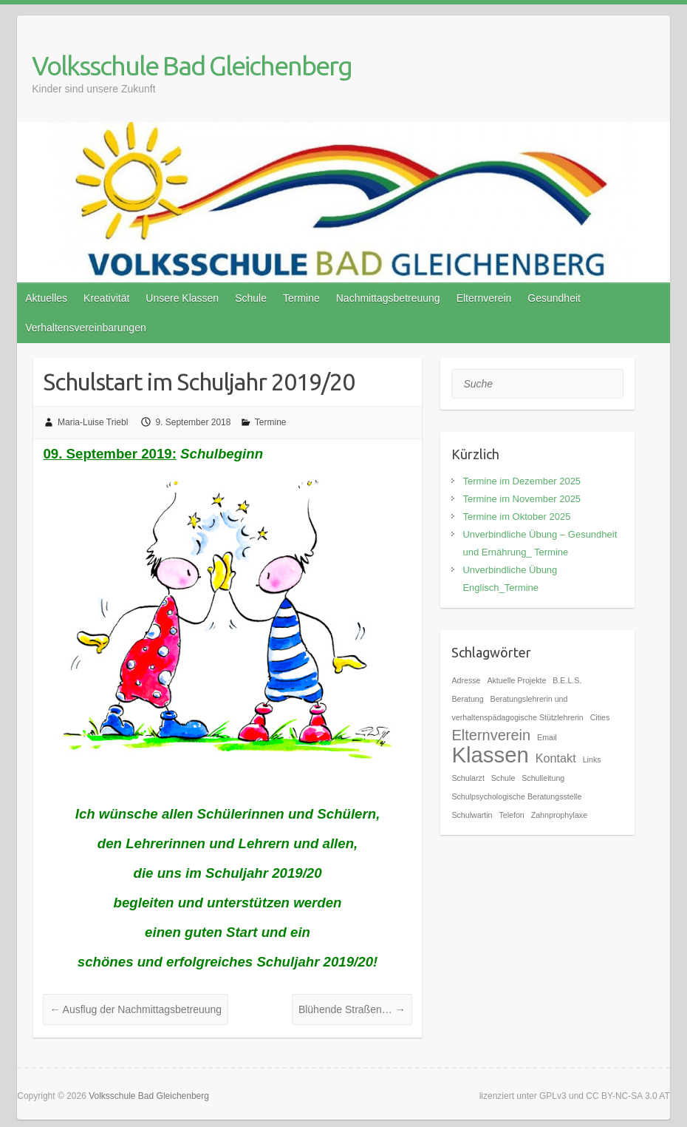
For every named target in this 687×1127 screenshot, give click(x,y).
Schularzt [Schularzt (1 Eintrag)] (467, 778)
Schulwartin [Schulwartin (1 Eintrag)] (471, 814)
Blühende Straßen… (352, 1009)
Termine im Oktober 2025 (516, 516)
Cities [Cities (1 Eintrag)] (600, 717)
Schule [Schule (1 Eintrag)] (503, 778)
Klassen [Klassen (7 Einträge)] (489, 754)
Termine (301, 298)
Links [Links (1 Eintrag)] (592, 759)
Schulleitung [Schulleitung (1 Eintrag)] (543, 778)
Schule (251, 298)
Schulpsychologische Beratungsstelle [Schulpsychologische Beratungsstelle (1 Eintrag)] (516, 796)
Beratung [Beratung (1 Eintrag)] (467, 698)
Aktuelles (46, 298)
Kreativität (106, 298)
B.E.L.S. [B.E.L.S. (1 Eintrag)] (567, 680)
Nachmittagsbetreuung (388, 298)
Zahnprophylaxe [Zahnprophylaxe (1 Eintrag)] (559, 814)
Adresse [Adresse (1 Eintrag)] (465, 680)
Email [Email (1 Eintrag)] (547, 737)
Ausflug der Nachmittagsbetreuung (135, 1009)
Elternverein (484, 298)
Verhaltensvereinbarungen (85, 328)
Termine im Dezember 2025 (521, 481)
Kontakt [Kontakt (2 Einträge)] (556, 758)
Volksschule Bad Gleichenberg (192, 65)
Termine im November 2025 (521, 498)
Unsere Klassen (182, 298)
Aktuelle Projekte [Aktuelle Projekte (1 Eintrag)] (516, 680)
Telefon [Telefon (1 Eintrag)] (511, 814)
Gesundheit (554, 298)
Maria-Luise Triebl (93, 422)
